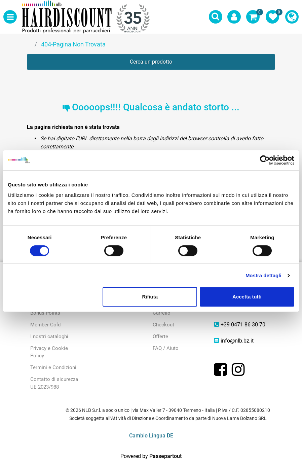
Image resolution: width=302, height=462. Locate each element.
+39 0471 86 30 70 (243, 324)
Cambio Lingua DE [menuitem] (151, 435)
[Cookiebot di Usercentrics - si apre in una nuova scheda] (264, 160)
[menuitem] (292, 17)
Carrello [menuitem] (162, 313)
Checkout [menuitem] (163, 325)
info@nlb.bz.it (237, 340)
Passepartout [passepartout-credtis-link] (165, 456)
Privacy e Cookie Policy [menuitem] (49, 352)
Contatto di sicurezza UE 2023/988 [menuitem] (54, 383)
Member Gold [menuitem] (45, 325)
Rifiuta (150, 296)
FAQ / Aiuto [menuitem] (166, 348)
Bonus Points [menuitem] (45, 313)
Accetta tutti (247, 296)
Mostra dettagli (263, 275)
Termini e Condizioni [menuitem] (53, 367)
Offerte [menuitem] (160, 336)
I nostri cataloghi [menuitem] (49, 336)
